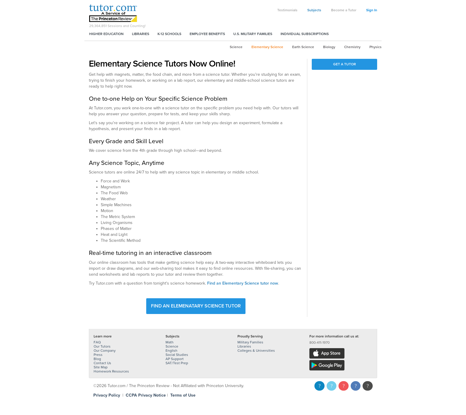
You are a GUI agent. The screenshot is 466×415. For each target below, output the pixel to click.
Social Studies (177, 355)
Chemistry (352, 47)
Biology (329, 47)
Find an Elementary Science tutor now (242, 283)
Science (236, 47)
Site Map (101, 367)
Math (170, 342)
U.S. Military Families (252, 34)
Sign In (371, 10)
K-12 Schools (169, 34)
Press (98, 355)
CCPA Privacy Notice (146, 395)
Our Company (105, 350)
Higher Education (106, 34)
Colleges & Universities (256, 350)
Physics (375, 47)
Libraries (140, 34)
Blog (97, 359)
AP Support (175, 359)
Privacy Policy (106, 395)
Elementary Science (267, 47)
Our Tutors (102, 346)
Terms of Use (183, 395)
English (171, 350)
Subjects (314, 10)
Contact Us (102, 363)
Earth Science (303, 47)
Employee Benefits (207, 34)
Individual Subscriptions (305, 34)
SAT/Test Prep (177, 363)
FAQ (97, 342)
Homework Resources (111, 371)
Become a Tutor (343, 10)
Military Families (250, 342)
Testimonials (287, 10)
